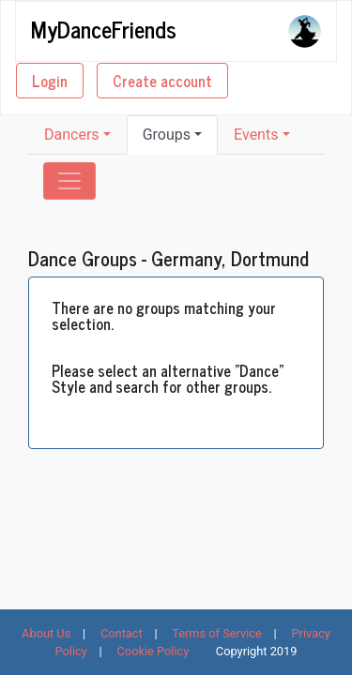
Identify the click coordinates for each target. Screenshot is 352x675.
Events (256, 134)
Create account (162, 80)
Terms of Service (217, 633)
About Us (46, 633)
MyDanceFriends (103, 28)
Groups (167, 134)
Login (50, 80)
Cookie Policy (153, 651)
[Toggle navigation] (69, 181)
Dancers (71, 134)
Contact (121, 633)
